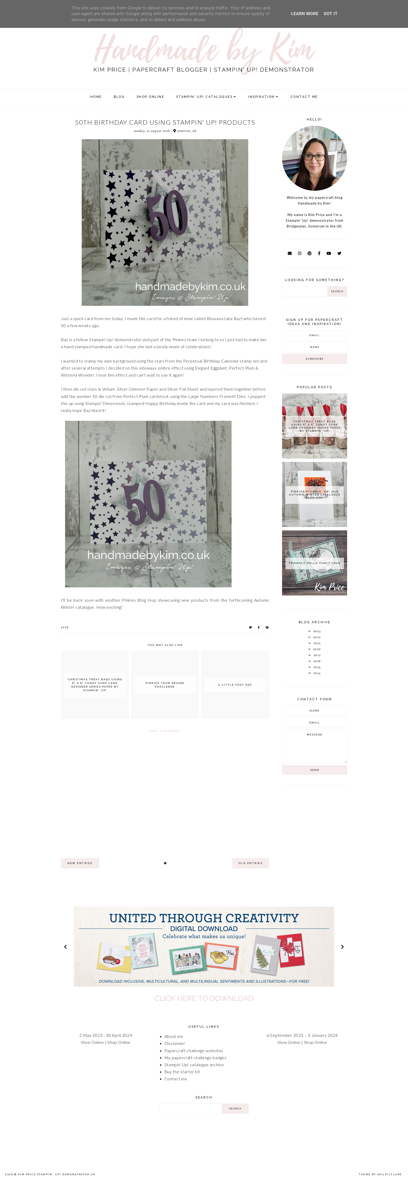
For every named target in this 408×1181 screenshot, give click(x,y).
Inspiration (261, 97)
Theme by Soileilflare (380, 1174)
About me (173, 1036)
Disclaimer (174, 1043)
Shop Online (119, 1042)
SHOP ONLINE (150, 97)
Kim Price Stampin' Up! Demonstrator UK (56, 1174)
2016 (65, 627)
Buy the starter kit (182, 1071)
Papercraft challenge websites (193, 1050)
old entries (251, 863)
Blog (119, 97)
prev (65, 946)
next (342, 946)
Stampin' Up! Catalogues (204, 97)
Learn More (304, 13)
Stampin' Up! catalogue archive (194, 1064)
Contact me (175, 1078)
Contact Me (304, 97)
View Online (92, 1042)
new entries (80, 863)
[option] (204, 946)
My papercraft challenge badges (195, 1057)
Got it (330, 13)
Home (96, 97)
